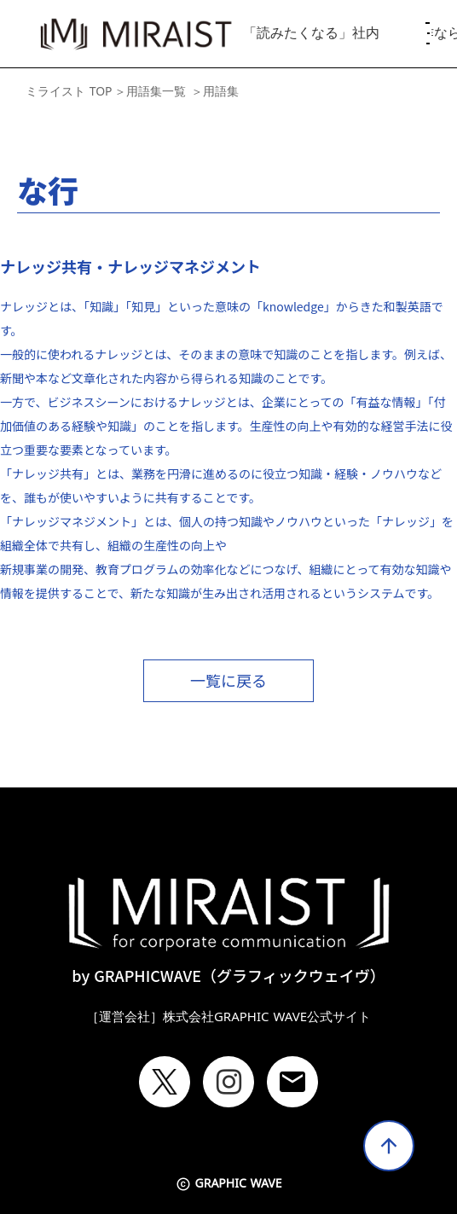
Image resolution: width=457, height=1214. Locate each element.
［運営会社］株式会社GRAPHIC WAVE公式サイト (228, 1017)
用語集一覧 (156, 91)
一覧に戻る (228, 680)
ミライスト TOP (69, 91)
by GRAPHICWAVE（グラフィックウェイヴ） (228, 975)
